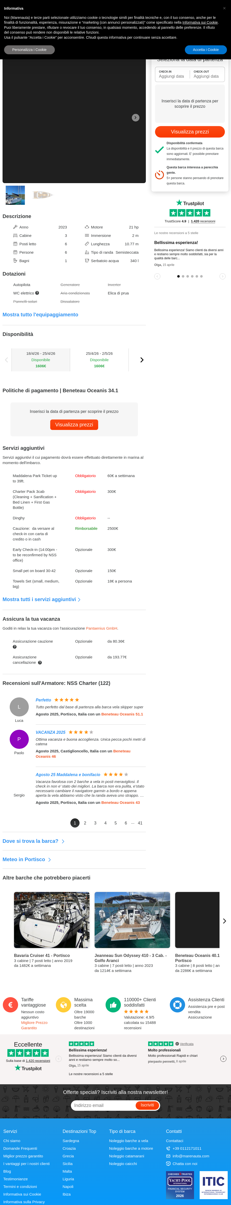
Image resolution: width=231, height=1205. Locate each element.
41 (140, 823)
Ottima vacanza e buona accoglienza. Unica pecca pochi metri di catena (90, 741)
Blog (7, 1171)
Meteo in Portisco (27, 859)
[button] (224, 8)
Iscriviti (147, 1105)
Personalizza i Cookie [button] (29, 50)
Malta (67, 1171)
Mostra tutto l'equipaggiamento (40, 314)
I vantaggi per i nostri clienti (26, 1163)
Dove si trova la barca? (34, 841)
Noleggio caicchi (123, 1163)
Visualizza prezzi (74, 424)
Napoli (67, 1186)
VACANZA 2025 (50, 732)
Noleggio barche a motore (131, 1148)
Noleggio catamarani (126, 1156)
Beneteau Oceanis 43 (120, 802)
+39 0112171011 (183, 1148)
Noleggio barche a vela (128, 1141)
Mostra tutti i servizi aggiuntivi (42, 599)
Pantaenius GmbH (101, 628)
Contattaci (174, 1141)
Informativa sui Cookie (22, 1194)
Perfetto (43, 700)
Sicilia (67, 1163)
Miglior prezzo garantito (23, 1156)
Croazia (69, 1148)
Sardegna (70, 1141)
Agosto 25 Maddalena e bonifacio (68, 775)
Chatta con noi (181, 1163)
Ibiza (66, 1194)
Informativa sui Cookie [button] (200, 22)
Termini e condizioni (20, 1186)
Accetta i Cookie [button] (206, 50)
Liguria (68, 1179)
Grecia (68, 1156)
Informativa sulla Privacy (24, 1202)
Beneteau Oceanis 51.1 (122, 714)
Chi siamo (11, 1141)
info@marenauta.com (187, 1156)
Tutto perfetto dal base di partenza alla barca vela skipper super (89, 707)
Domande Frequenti (20, 1148)
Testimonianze (15, 1179)
